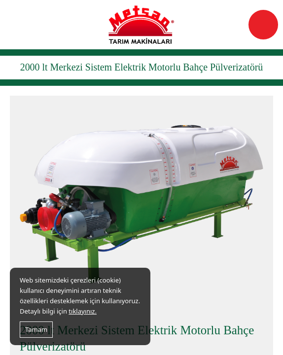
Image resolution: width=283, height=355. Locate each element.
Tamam (36, 329)
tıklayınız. (83, 311)
